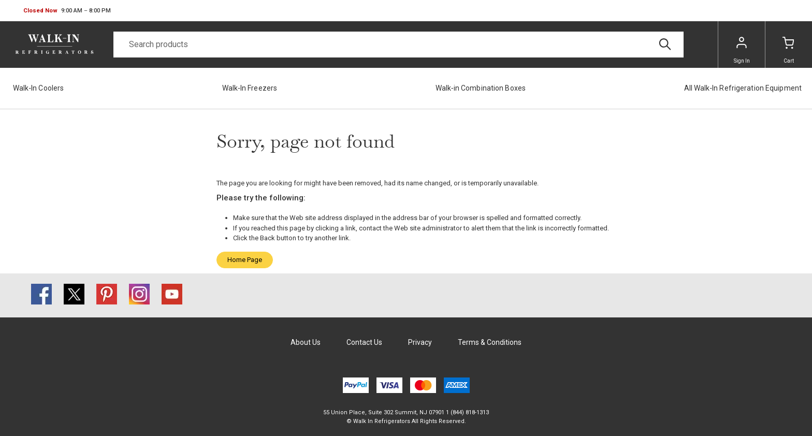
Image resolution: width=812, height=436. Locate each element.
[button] (67, 11)
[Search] (398, 44)
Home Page (244, 260)
